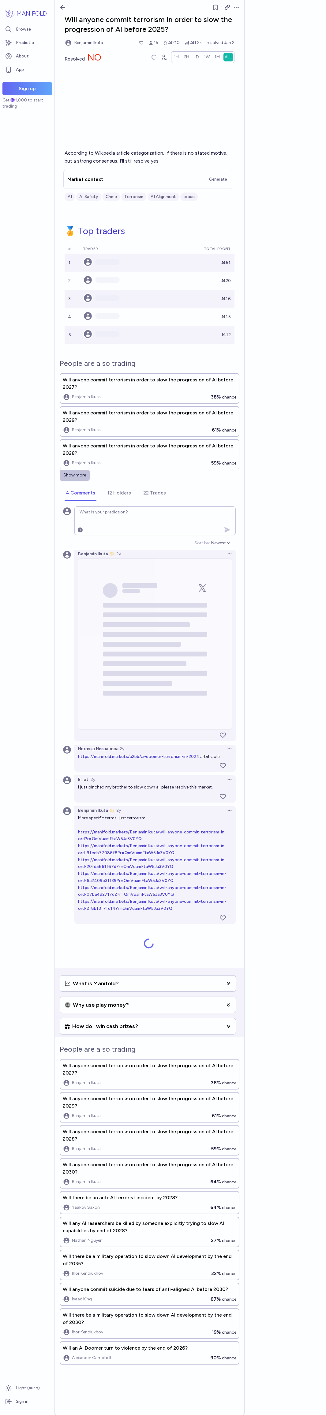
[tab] (80, 493)
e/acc (189, 196)
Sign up (27, 88)
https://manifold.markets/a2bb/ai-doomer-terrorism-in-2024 (138, 756)
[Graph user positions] (164, 57)
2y (118, 554)
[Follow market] (215, 7)
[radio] (176, 57)
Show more (74, 475)
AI (70, 196)
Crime (111, 196)
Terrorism (133, 196)
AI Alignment (163, 196)
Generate (218, 179)
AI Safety (88, 196)
